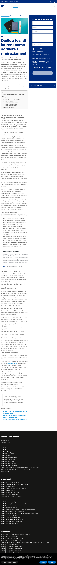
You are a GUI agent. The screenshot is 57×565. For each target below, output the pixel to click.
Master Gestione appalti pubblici (10, 508)
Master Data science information (10, 524)
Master (22, 6)
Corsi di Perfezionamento (40, 6)
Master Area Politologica (8, 466)
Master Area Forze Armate (8, 470)
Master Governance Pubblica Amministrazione (14, 491)
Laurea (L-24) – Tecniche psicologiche (12, 545)
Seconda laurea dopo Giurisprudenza (15, 426)
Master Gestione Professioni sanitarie (12, 502)
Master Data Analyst (7, 504)
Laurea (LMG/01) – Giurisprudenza (10, 543)
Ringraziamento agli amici (11, 105)
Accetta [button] (51, 562)
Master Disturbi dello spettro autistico (12, 526)
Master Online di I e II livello (8, 452)
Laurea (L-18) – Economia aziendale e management (16, 541)
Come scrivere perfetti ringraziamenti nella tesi (13, 95)
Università (8, 6)
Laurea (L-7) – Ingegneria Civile (10, 550)
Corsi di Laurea (15, 6)
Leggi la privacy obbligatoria (40, 54)
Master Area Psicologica (8, 468)
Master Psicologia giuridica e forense (11, 528)
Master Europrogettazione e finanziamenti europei (15, 510)
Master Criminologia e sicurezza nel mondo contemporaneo (18, 516)
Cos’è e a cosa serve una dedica (11, 98)
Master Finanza (5, 456)
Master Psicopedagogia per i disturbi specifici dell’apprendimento (20, 520)
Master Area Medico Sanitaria (9, 472)
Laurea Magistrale (6, 450)
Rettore (51, 6)
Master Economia (6, 454)
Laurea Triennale (6, 448)
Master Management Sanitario (10, 498)
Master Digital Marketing (8, 496)
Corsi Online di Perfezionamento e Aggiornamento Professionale (20, 474)
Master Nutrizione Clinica (8, 493)
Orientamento (29, 6)
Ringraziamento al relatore (11, 104)
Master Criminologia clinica (9, 506)
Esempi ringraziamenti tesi (9, 101)
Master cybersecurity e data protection (12, 518)
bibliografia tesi (12, 370)
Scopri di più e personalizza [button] (10, 562)
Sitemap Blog (5, 477)
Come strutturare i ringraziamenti (11, 99)
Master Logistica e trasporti (9, 522)
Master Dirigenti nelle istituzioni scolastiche (13, 495)
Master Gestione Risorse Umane (10, 489)
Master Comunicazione (8, 460)
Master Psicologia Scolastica (9, 500)
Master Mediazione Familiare (9, 514)
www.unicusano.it (17, 410)
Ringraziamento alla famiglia (11, 102)
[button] (55, 556)
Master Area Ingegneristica (9, 464)
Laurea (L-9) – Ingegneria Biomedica (11, 552)
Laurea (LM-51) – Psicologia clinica (11, 547)
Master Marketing (6, 458)
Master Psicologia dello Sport (9, 530)
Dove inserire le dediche (9, 107)
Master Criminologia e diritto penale (11, 512)
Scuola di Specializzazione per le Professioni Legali (15, 476)
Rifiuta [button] (43, 562)
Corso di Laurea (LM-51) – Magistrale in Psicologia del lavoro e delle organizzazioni (25, 549)
